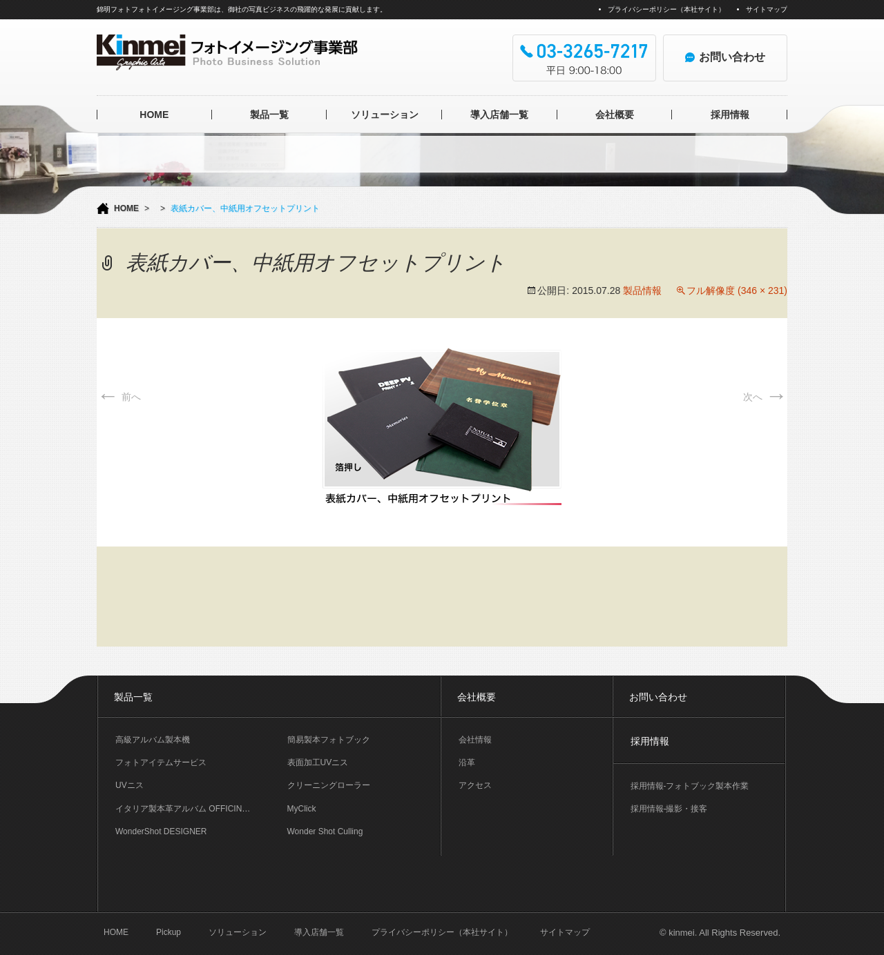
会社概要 (614, 114)
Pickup (168, 932)
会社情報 (475, 740)
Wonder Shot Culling (325, 831)
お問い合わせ (658, 696)
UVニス (129, 785)
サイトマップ (766, 9)
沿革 (467, 762)
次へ (765, 396)
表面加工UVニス (318, 762)
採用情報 (730, 114)
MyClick (301, 809)
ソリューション (385, 114)
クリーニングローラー (328, 785)
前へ (119, 396)
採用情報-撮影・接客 (669, 809)
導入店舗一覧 (499, 114)
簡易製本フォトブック (328, 740)
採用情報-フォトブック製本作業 (690, 786)
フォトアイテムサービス (160, 762)
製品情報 (642, 290)
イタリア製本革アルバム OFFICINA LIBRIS (192, 809)
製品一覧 (269, 114)
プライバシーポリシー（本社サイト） (666, 9)
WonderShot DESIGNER (161, 831)
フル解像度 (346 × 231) (736, 290)
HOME (154, 114)
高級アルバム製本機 (152, 740)
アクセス (475, 785)
